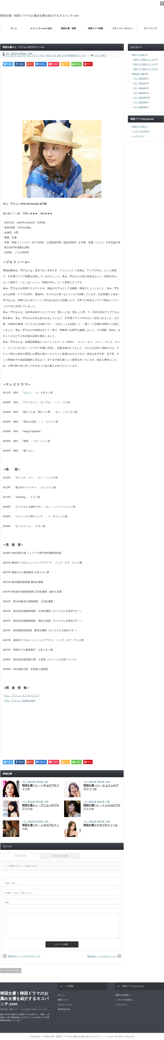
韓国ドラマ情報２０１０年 (144, 60)
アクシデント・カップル (16, 55)
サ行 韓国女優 (28, 782)
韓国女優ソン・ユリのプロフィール (101, 956)
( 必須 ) (10, 883)
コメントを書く (100, 55)
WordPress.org (64, 1009)
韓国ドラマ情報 (95, 28)
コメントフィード (65, 1004)
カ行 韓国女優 (12, 53)
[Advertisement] (62, 93)
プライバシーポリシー (123, 28)
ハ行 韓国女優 (89, 782)
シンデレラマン (138, 136)
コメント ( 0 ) (20, 856)
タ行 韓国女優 (139, 93)
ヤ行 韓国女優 (89, 821)
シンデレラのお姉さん (141, 131)
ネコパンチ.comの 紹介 (41, 28)
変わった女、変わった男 (57, 55)
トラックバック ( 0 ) (60, 856)
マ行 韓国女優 (28, 802)
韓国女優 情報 (68, 28)
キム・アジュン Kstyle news (19, 700)
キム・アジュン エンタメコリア (22, 695)
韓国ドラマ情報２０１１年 (144, 64)
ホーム (14, 28)
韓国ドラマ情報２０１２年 (144, 69)
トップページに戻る (11, 970)
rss (162, 3)
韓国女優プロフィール (77, 55)
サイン (43, 55)
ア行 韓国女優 (139, 78)
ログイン (61, 995)
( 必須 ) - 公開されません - (19, 893)
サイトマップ (150, 28)
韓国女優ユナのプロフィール (100, 825)
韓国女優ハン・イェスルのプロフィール (24, 956)
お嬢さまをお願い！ (140, 126)
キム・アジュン (33, 55)
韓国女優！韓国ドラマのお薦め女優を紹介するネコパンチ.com (39, 15)
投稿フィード (63, 1000)
